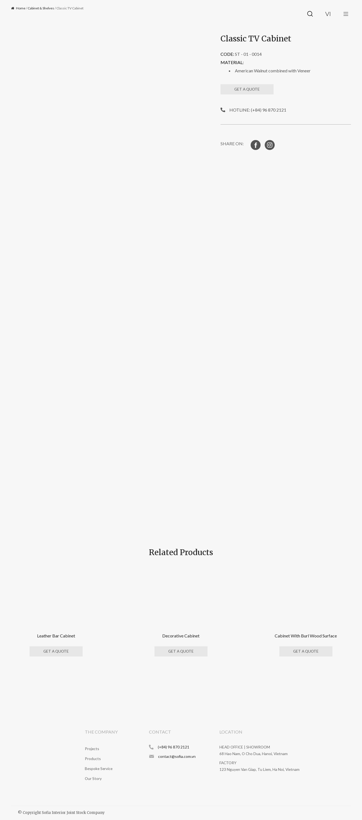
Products (93, 758)
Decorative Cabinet (181, 635)
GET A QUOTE (247, 89)
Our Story (93, 778)
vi (328, 13)
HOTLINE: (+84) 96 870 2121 (257, 109)
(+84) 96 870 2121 (173, 747)
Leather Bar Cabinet (56, 635)
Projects (92, 748)
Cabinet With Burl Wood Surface (306, 635)
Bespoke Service (98, 768)
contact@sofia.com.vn (177, 756)
